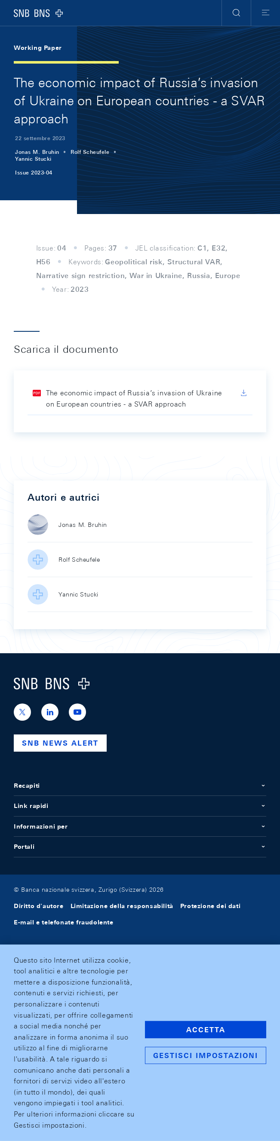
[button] (236, 13)
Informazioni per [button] (140, 826)
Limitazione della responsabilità (122, 906)
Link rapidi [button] (140, 806)
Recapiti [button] (140, 785)
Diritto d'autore (39, 906)
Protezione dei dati (210, 906)
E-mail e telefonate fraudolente (64, 922)
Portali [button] (140, 846)
